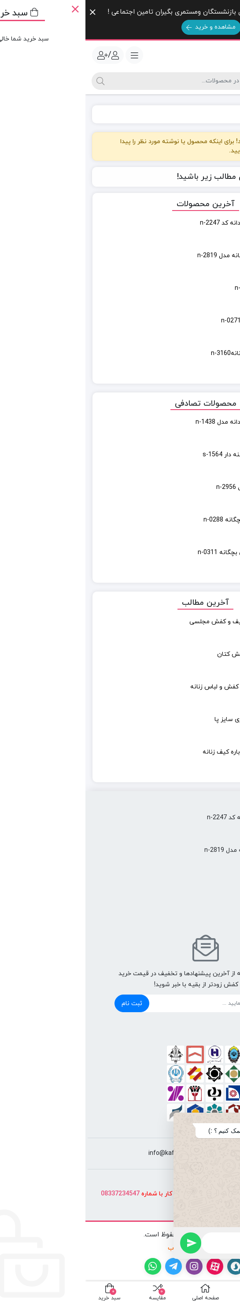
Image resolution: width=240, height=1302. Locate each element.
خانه (223, 114)
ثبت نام (46, 1003)
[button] (222, 1119)
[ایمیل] (130, 1003)
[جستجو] (102, 81)
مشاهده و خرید (125, 27)
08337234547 (34, 1194)
